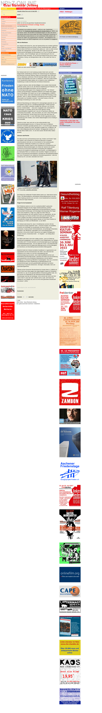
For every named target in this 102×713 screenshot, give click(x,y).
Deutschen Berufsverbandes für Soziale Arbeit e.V (38, 31)
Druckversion (20, 18)
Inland (3, 23)
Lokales (3, 21)
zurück (18, 14)
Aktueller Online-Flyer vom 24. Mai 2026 (27, 11)
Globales (3, 30)
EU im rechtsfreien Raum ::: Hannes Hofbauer (69, 64)
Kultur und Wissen (6, 48)
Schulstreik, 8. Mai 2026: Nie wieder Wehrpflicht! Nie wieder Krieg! (70, 122)
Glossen (3, 37)
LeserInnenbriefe (6, 55)
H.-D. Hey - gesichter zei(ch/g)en (28, 190)
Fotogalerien (4, 44)
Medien (3, 39)
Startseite (19, 297)
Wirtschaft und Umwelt (7, 28)
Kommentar (4, 35)
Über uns (3, 59)
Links (2, 57)
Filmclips (3, 41)
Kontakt (3, 61)
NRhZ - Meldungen (66, 12)
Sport (2, 46)
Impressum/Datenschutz (8, 64)
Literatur (3, 50)
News (2, 19)
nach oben (31, 297)
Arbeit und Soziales (6, 26)
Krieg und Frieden (6, 32)
